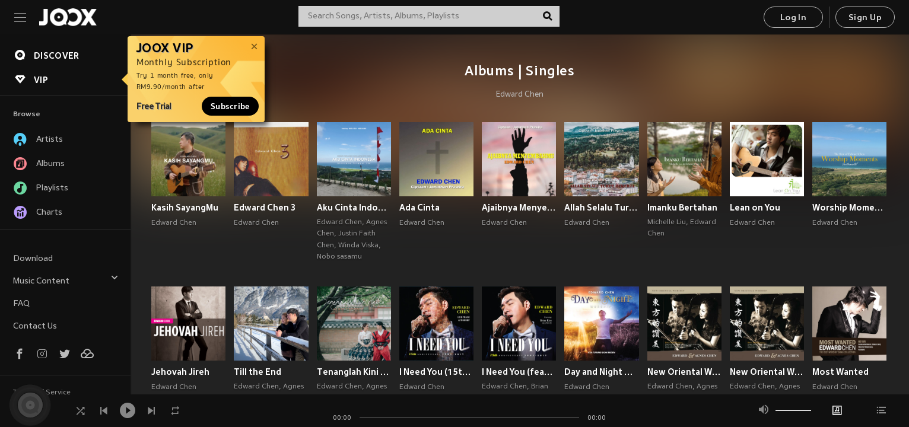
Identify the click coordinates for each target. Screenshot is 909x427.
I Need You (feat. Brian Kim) (519, 372)
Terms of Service (42, 392)
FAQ (21, 303)
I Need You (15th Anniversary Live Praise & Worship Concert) (436, 372)
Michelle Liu (666, 222)
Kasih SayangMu (184, 207)
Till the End (257, 372)
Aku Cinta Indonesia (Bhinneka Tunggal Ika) (354, 207)
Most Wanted (840, 372)
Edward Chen (520, 95)
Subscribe (230, 106)
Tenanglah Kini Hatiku (354, 372)
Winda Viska (358, 245)
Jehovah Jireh (180, 372)
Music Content (66, 279)
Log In (793, 18)
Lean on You (755, 207)
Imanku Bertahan (682, 207)
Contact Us (35, 326)
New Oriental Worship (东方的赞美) (767, 372)
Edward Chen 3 (264, 207)
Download (33, 258)
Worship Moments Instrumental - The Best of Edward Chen (849, 207)
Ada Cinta (419, 207)
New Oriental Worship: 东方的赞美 (684, 372)
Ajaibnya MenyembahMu (519, 207)
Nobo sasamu (339, 257)
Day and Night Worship (601, 372)
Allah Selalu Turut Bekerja (601, 207)
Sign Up (865, 18)
